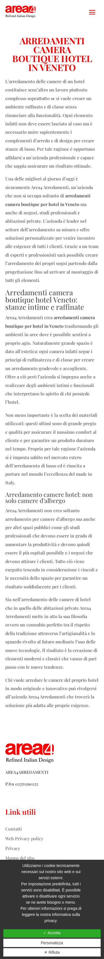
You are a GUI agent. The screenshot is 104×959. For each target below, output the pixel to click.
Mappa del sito (19, 858)
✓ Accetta (51, 933)
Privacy (12, 848)
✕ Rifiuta (52, 952)
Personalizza (52, 943)
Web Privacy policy (24, 838)
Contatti (13, 829)
